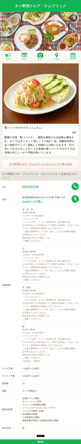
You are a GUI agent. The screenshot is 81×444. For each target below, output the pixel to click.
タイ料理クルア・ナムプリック (40, 6)
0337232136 (30, 186)
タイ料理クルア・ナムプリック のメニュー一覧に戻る (40, 163)
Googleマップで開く (32, 201)
